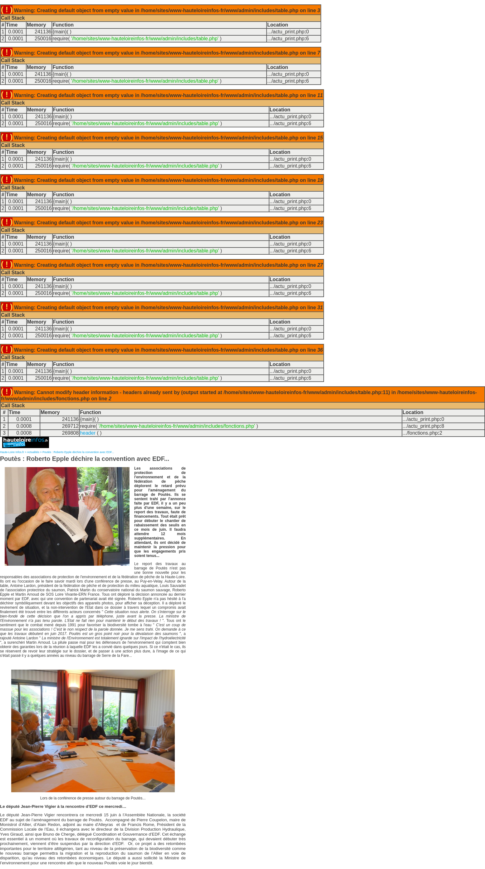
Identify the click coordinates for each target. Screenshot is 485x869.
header (88, 433)
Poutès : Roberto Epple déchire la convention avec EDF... (78, 452)
